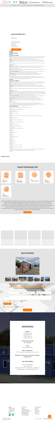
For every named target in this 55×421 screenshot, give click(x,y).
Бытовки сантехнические (27, 5)
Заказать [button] (16, 49)
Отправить (27, 309)
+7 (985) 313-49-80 (27, 337)
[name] (11, 292)
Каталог (18, 5)
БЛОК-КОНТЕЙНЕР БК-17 (39, 5)
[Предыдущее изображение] (3, 279)
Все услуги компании (39, 418)
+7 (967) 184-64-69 (27, 336)
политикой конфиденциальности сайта (16, 306)
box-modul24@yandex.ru (34, 2)
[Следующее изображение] (52, 279)
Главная (13, 5)
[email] (44, 292)
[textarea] (27, 297)
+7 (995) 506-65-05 (23, 3)
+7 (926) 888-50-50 (23, 2)
